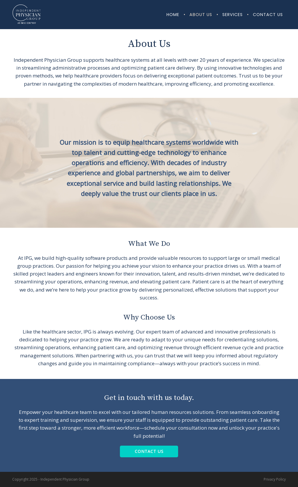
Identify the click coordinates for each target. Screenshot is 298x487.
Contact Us (268, 14)
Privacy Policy (275, 479)
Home (172, 14)
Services (232, 14)
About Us (200, 14)
